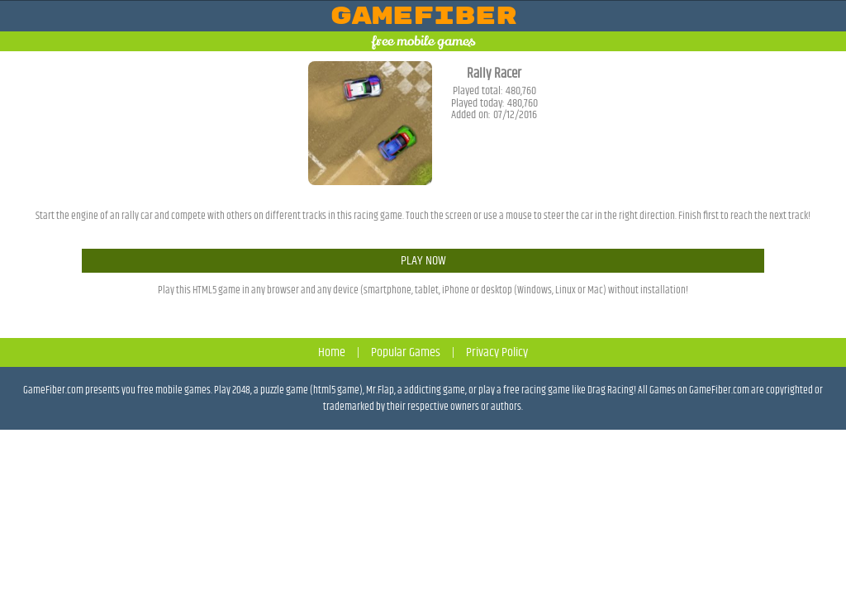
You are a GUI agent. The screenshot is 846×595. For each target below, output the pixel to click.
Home (331, 352)
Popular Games (405, 352)
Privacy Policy (497, 352)
